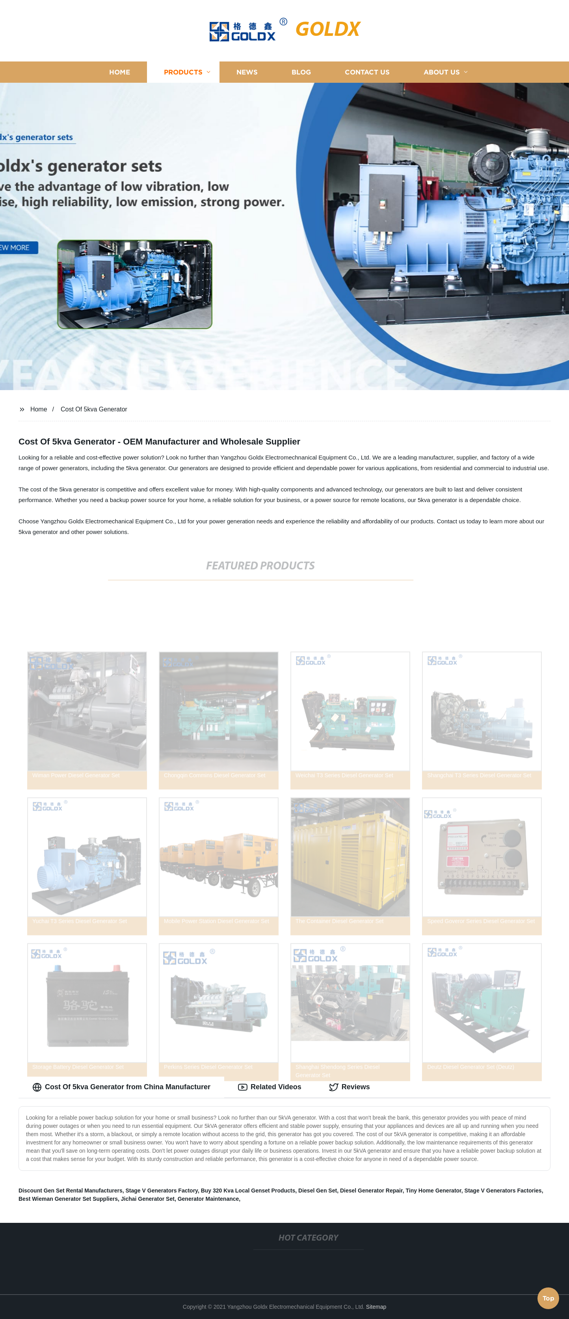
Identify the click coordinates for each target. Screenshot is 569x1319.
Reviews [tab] (349, 1087)
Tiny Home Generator (433, 1190)
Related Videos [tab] (269, 1087)
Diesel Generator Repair (371, 1190)
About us (442, 72)
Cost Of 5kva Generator (94, 409)
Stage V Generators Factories (503, 1190)
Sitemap (376, 1307)
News (247, 72)
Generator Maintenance (208, 1199)
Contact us (367, 72)
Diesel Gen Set (317, 1190)
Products (183, 72)
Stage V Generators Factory (162, 1190)
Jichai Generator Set (148, 1199)
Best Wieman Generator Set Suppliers (68, 1199)
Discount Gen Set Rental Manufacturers (71, 1190)
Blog (301, 72)
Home (119, 72)
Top (548, 1298)
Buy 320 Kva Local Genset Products (248, 1190)
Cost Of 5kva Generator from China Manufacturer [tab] (121, 1087)
